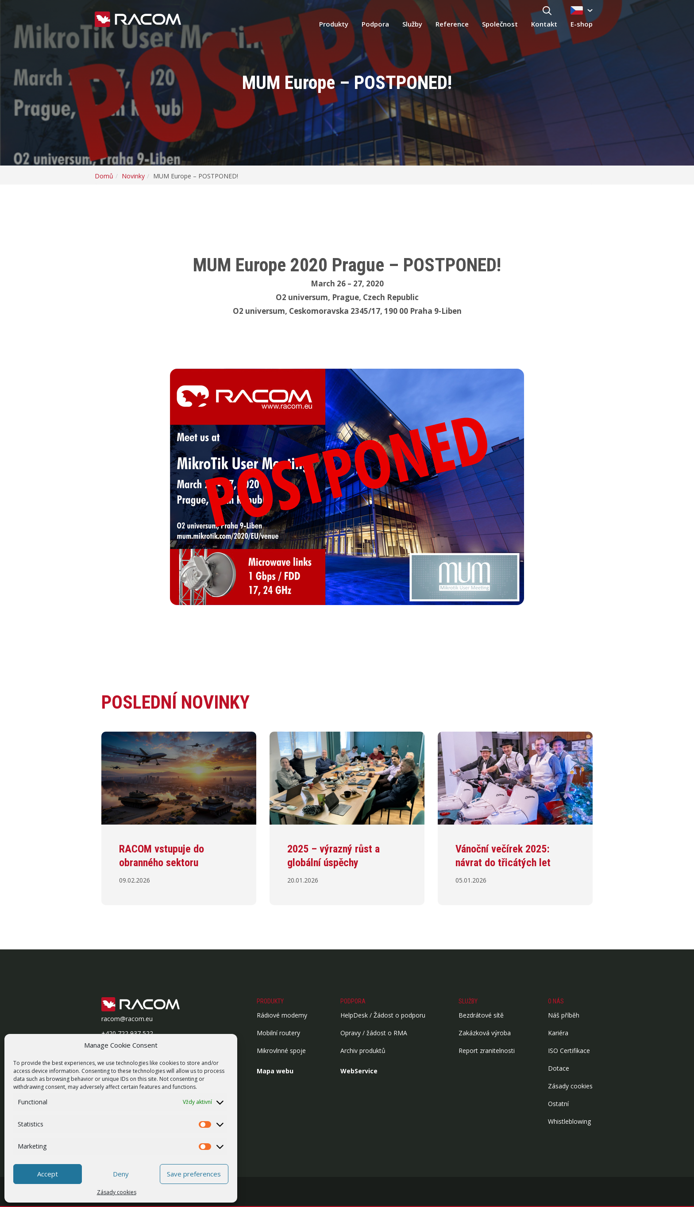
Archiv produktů (363, 1050)
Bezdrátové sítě (481, 1015)
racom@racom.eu (127, 1018)
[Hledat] (547, 11)
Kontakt (544, 23)
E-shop (582, 23)
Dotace (558, 1068)
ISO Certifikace (569, 1050)
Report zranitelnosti (487, 1050)
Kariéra (558, 1033)
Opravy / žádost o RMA (373, 1033)
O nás (556, 1001)
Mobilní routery (278, 1033)
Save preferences (194, 1173)
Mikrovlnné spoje (281, 1050)
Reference (452, 23)
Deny (121, 1173)
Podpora (375, 23)
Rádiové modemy (282, 1015)
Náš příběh (563, 1015)
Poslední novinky (175, 702)
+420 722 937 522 (127, 1033)
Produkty (333, 23)
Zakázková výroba (485, 1033)
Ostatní (558, 1103)
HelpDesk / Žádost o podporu (382, 1015)
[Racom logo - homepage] (138, 20)
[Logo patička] (154, 1005)
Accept (47, 1173)
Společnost (500, 23)
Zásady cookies (116, 1192)
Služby (412, 23)
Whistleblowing (569, 1121)
